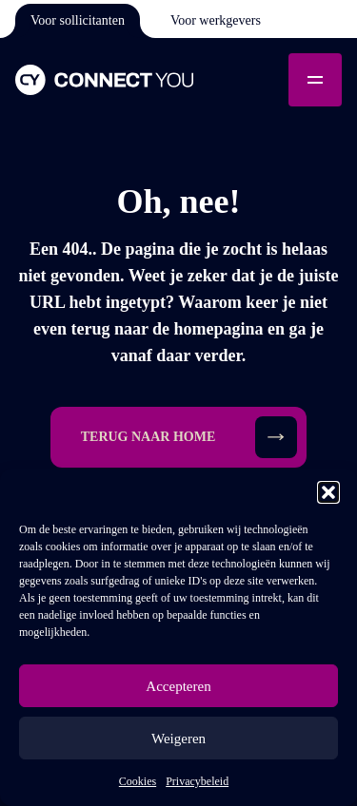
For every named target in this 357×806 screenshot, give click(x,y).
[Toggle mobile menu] (315, 79)
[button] (328, 492)
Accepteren (178, 686)
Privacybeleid (197, 781)
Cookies (137, 781)
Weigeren (178, 738)
